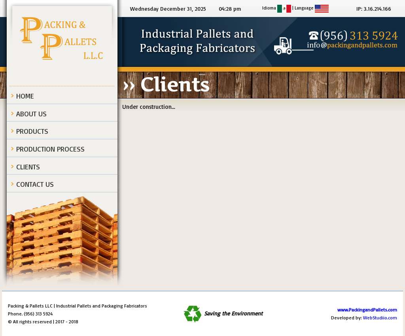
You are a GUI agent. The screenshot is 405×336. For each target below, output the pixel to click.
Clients (28, 166)
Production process (50, 148)
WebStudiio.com (380, 318)
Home (25, 95)
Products (32, 131)
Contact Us (35, 184)
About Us (31, 113)
